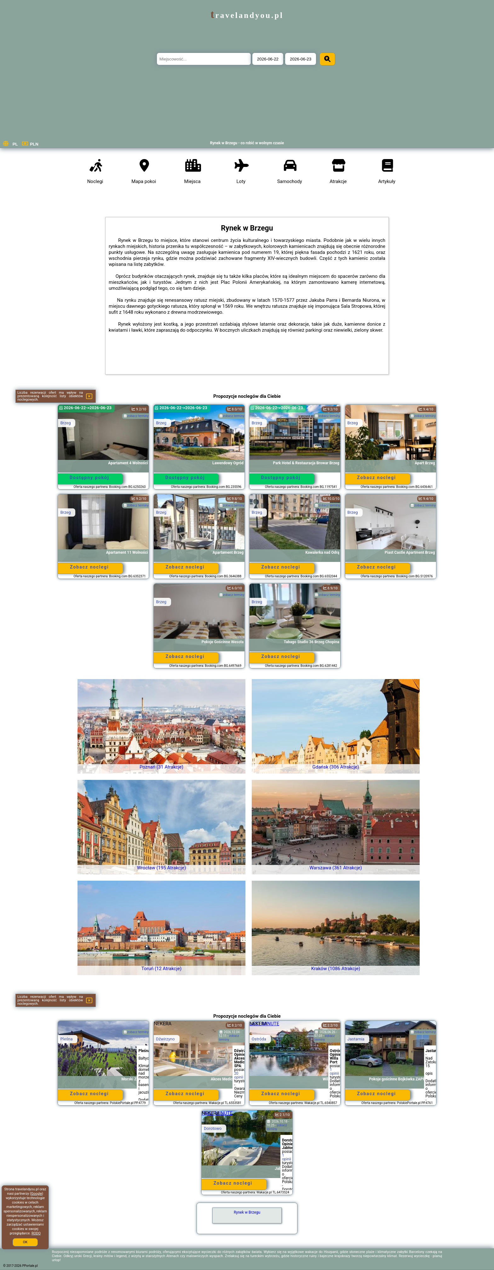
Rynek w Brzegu (247, 1212)
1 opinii (334, 1071)
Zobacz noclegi (376, 477)
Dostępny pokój (89, 477)
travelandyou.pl (247, 15)
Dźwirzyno (165, 1039)
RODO (36, 1233)
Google (36, 1194)
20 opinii (238, 1075)
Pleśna (66, 1039)
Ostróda (259, 1039)
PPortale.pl (30, 1265)
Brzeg (65, 422)
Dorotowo (212, 1128)
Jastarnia (356, 1039)
